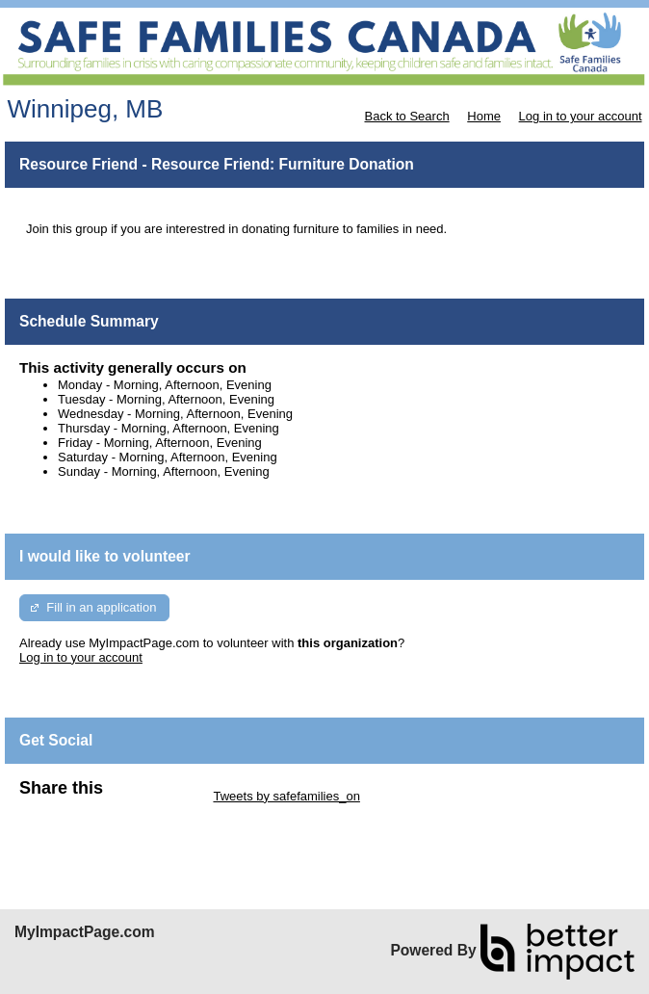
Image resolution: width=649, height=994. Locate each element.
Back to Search (406, 116)
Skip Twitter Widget (156, 796)
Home (484, 116)
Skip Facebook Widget (81, 810)
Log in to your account (580, 116)
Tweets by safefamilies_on (286, 796)
